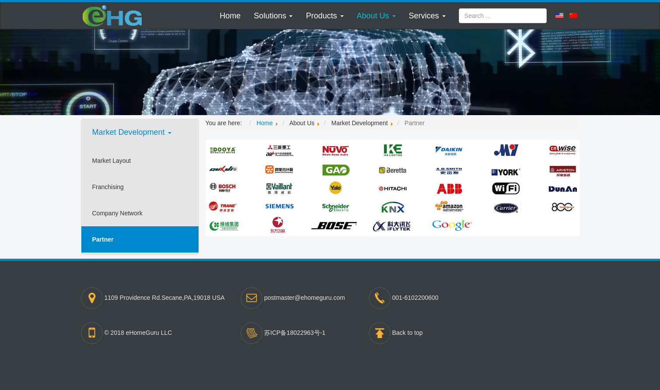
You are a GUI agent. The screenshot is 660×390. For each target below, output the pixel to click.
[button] (273, 16)
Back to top (407, 332)
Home (230, 15)
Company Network (117, 213)
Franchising (108, 186)
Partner (103, 239)
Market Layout (111, 160)
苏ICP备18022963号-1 (294, 332)
